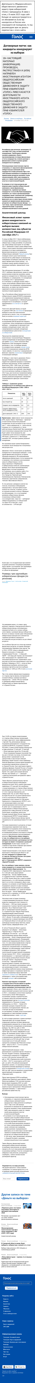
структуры (23, 1015)
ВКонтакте (6, 1349)
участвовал (19, 310)
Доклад (6, 118)
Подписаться (23, 1179)
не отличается (16, 303)
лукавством (25, 347)
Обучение (6, 1309)
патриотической (24, 1000)
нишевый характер (20, 316)
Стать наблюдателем (10, 1313)
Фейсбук (6, 1344)
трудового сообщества (9, 974)
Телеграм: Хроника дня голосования (14, 1342)
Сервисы (5, 1306)
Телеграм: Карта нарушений (12, 1339)
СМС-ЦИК (6, 1326)
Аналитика (6, 1304)
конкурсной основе (23, 1068)
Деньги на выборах (16, 118)
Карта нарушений (8, 1324)
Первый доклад (24, 254)
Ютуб (5, 1356)
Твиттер (5, 1352)
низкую (11, 341)
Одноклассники (8, 1347)
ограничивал (19, 353)
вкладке (11, 978)
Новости (5, 1299)
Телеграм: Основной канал (11, 1337)
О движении (7, 1311)
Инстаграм (6, 1354)
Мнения (5, 1301)
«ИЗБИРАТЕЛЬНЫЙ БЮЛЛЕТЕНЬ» (13, 1173)
